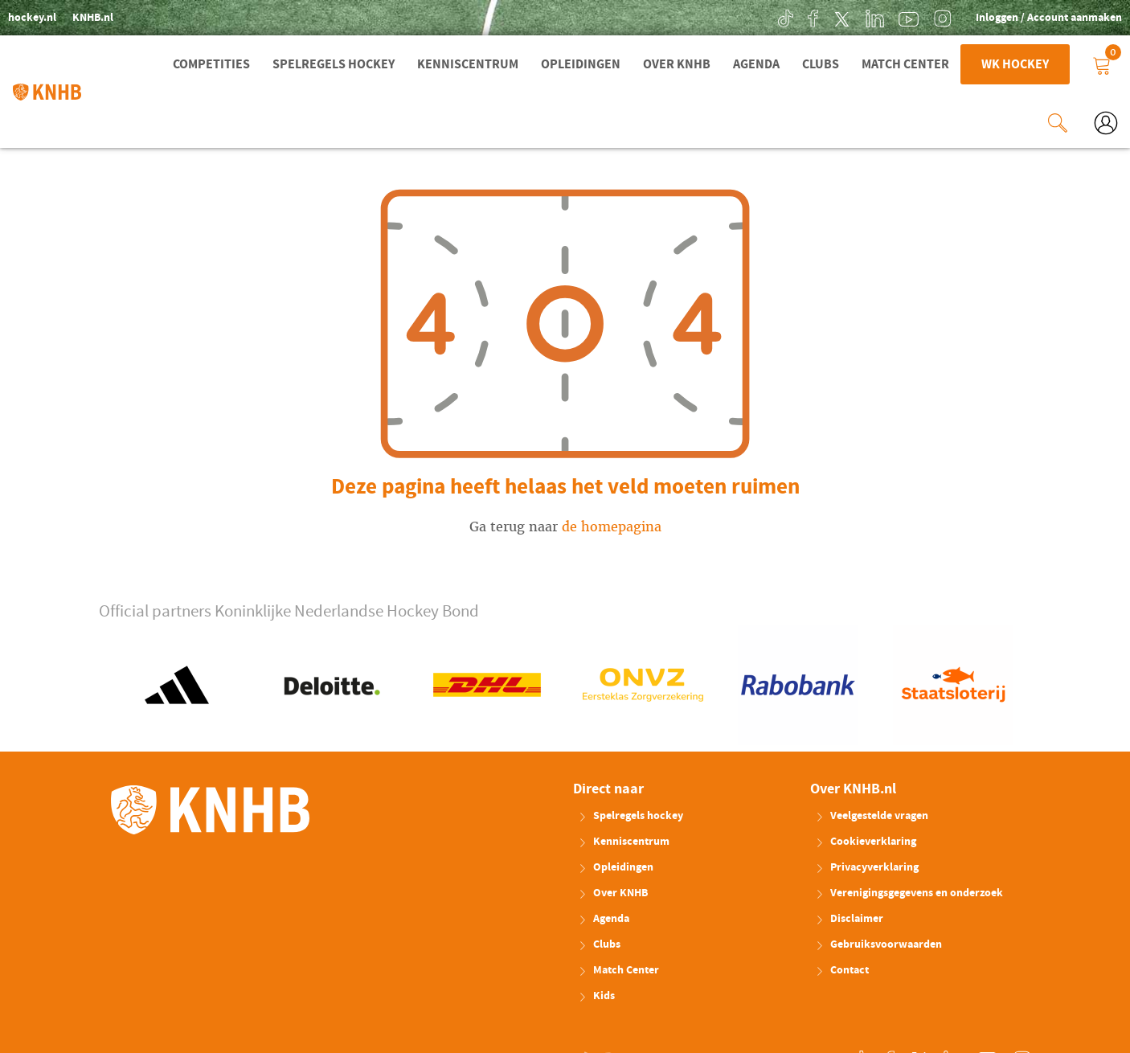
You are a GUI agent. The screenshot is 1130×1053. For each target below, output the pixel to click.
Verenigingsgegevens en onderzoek (909, 891)
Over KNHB (676, 64)
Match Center (905, 64)
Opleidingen (580, 64)
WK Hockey (1015, 64)
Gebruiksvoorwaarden (878, 943)
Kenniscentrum (467, 64)
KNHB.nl (92, 18)
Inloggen (998, 18)
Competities (211, 64)
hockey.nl (32, 18)
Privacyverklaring (867, 866)
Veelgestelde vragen (871, 814)
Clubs (820, 64)
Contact (842, 969)
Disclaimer (849, 917)
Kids (596, 994)
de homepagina (611, 525)
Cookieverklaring (865, 840)
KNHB (210, 808)
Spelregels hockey (333, 64)
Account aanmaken (1074, 18)
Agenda (756, 64)
